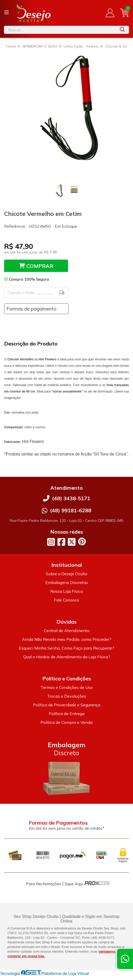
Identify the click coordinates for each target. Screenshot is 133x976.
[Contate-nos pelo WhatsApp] (125, 958)
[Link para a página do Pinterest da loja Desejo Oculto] (82, 541)
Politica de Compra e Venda (66, 722)
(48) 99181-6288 (70, 510)
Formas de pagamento (31, 309)
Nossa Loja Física (66, 591)
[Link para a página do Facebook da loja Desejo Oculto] (61, 541)
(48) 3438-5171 (71, 498)
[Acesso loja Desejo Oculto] (110, 12)
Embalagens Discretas (66, 582)
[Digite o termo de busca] (60, 30)
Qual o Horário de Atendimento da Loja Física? (66, 656)
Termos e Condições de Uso (66, 687)
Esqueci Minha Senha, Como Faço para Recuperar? (66, 648)
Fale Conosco (66, 600)
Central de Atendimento (66, 630)
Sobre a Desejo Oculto (66, 573)
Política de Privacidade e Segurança (66, 704)
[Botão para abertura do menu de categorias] (6, 12)
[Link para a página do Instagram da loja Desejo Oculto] (51, 541)
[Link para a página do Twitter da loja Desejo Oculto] (72, 541)
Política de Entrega (67, 713)
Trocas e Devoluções (66, 696)
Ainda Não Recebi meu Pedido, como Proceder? (66, 639)
